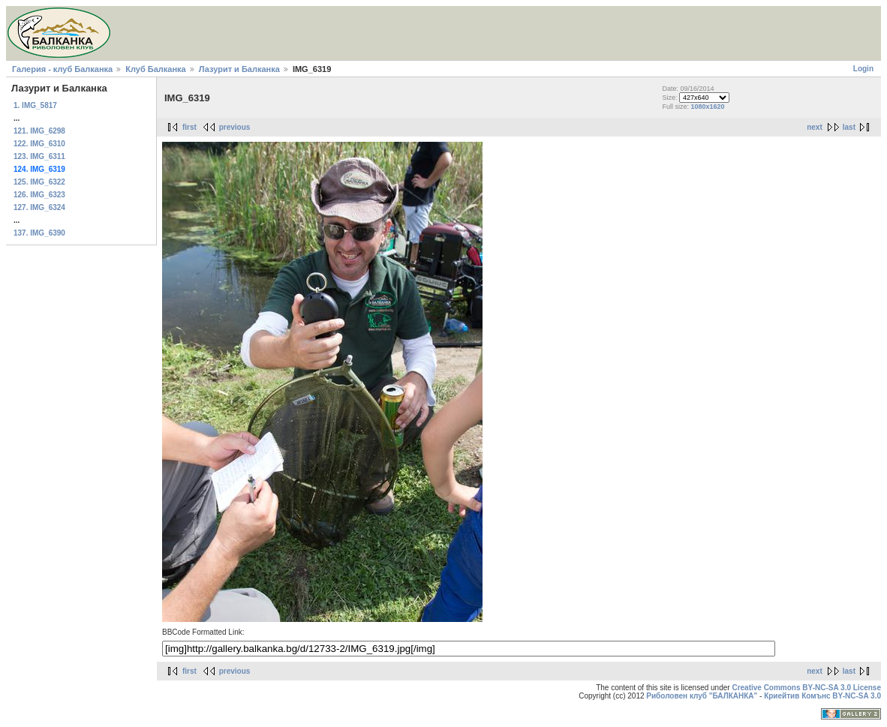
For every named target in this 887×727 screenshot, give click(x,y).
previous (235, 127)
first (189, 127)
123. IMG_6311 (39, 156)
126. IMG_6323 (39, 195)
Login (863, 69)
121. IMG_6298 (39, 131)
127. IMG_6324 (39, 207)
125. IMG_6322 (39, 182)
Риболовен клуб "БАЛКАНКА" (701, 696)
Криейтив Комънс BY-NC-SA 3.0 (822, 696)
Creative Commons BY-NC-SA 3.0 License (806, 687)
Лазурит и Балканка (239, 69)
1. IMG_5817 (35, 105)
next (814, 127)
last (849, 127)
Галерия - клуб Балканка (62, 69)
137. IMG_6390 (39, 233)
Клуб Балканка (155, 69)
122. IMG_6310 (39, 144)
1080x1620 (708, 106)
